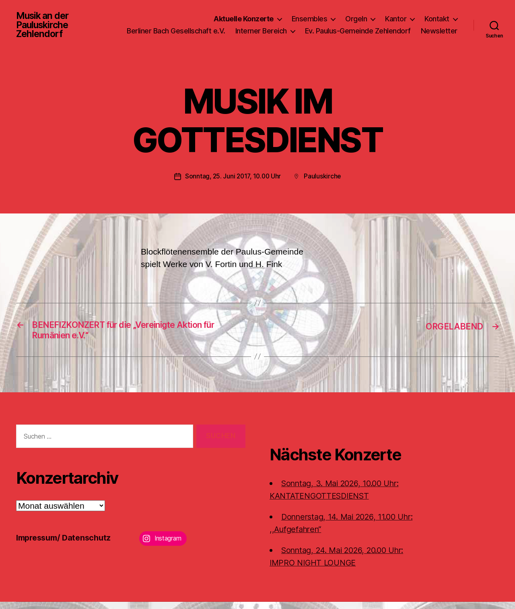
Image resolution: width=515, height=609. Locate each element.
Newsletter (439, 39)
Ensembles (310, 15)
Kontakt (436, 15)
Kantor (395, 15)
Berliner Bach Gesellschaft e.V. (222, 27)
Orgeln (356, 15)
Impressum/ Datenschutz (66, 545)
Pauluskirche (324, 181)
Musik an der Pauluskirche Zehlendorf (44, 27)
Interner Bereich (308, 27)
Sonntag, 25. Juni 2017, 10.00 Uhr (232, 181)
